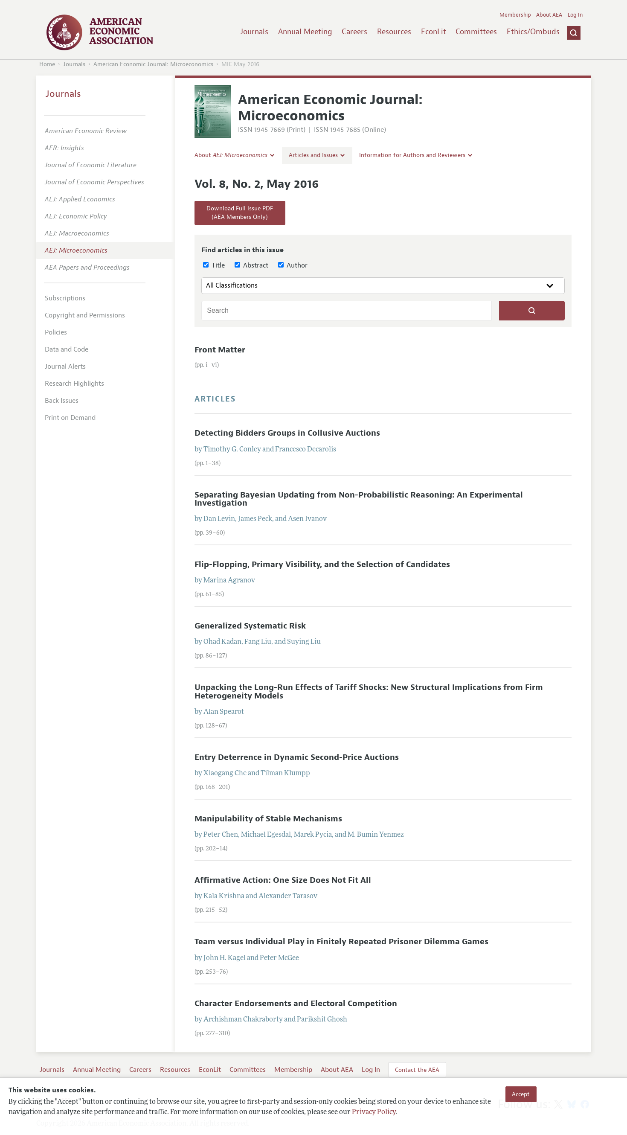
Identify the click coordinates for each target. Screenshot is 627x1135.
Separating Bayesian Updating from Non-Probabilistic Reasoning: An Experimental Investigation (358, 499)
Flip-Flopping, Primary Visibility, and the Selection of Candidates (322, 564)
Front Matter (219, 350)
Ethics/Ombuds (533, 31)
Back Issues (61, 400)
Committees (476, 31)
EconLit (433, 31)
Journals (254, 31)
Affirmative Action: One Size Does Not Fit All (282, 880)
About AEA (549, 15)
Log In (575, 15)
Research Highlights (74, 383)
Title (214, 265)
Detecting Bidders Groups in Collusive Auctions (287, 433)
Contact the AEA (417, 1070)
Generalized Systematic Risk (250, 626)
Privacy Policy (373, 1112)
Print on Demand (70, 417)
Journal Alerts (65, 366)
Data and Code (66, 349)
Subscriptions (65, 298)
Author (293, 265)
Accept (521, 1094)
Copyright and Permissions (85, 315)
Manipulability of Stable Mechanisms (268, 819)
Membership (515, 15)
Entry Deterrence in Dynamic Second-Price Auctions (296, 757)
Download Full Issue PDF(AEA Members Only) (239, 213)
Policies (56, 332)
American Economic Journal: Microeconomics (153, 64)
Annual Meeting (305, 31)
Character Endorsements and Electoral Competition (295, 1003)
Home (47, 64)
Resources (394, 31)
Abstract (251, 265)
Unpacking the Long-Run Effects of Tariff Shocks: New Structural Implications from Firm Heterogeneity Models (368, 691)
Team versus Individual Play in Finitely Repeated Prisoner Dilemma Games (341, 942)
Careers (354, 31)
